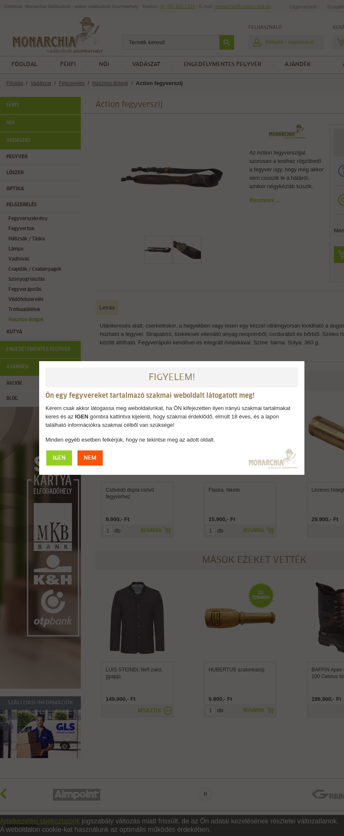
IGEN (59, 458)
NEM (90, 458)
